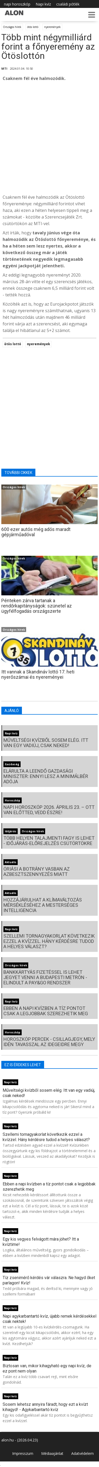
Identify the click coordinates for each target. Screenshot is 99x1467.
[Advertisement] (49, 137)
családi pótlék (67, 4)
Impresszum (22, 1453)
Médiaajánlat (52, 1453)
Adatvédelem (82, 1453)
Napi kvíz (43, 4)
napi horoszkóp (17, 4)
